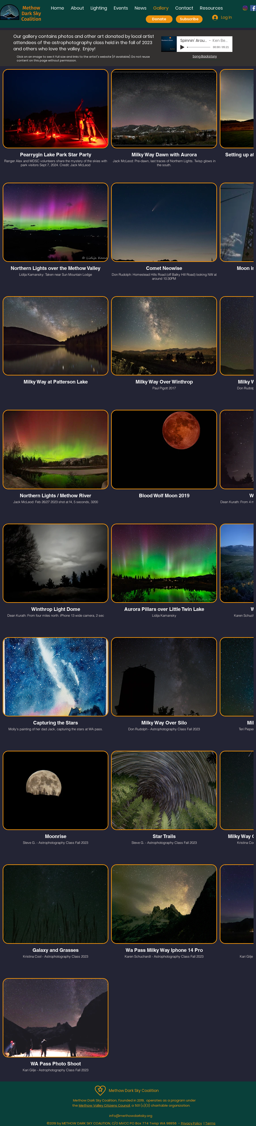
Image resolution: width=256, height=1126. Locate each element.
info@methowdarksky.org (130, 1115)
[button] (98, 8)
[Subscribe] (189, 19)
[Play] (182, 47)
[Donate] (159, 19)
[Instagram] (245, 8)
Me (111, 1090)
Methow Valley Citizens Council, (105, 1105)
